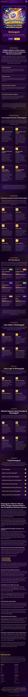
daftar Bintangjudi (15, 588)
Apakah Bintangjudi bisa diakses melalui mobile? (11, 487)
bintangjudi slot (18, 688)
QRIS (15, 681)
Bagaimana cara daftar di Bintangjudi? (9, 473)
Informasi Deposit (17, 683)
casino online (3, 523)
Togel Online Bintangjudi (6, 558)
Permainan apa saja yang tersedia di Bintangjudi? (12, 480)
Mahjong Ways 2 (5, 285)
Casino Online (5, 243)
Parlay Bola (4, 228)
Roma (17, 298)
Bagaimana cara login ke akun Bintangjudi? (10, 476)
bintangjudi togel (23, 688)
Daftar (17, 38)
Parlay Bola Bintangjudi (6, 559)
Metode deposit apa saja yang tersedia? (10, 484)
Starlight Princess (20, 271)
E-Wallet (16, 678)
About (1, 668)
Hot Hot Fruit (18, 285)
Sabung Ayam (19, 228)
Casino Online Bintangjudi (6, 561)
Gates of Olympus (6, 271)
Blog (1, 669)
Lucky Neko (4, 298)
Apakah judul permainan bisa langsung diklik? (11, 495)
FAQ (1, 683)
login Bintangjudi (10, 594)
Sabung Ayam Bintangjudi (6, 560)
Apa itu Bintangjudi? (6, 469)
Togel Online (18, 212)
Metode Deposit (3, 681)
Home (1, 666)
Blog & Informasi (19, 243)
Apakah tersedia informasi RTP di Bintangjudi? (11, 491)
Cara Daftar (2, 678)
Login (7, 382)
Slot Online (4, 212)
